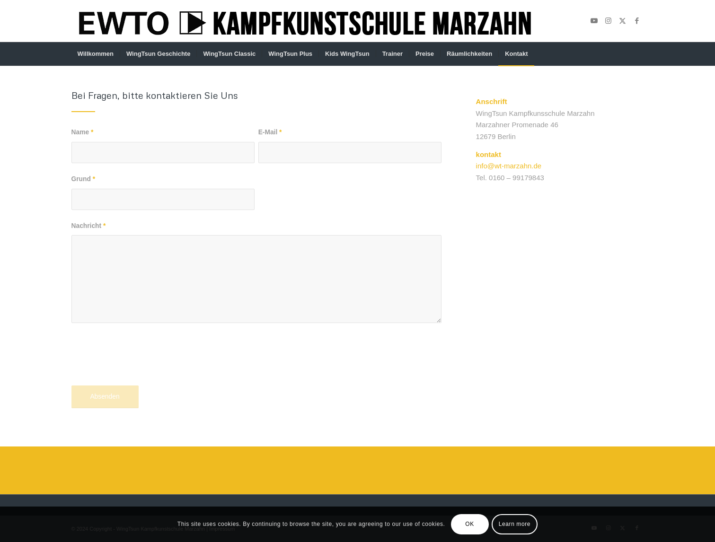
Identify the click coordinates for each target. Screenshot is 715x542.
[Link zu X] (623, 21)
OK (469, 524)
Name (82, 132)
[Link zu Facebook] (637, 21)
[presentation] (143, 361)
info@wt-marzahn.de (509, 166)
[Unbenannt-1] (304, 21)
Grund (83, 179)
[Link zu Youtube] (594, 21)
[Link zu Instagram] (608, 21)
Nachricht (88, 225)
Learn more (514, 524)
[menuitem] (95, 54)
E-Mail (270, 132)
